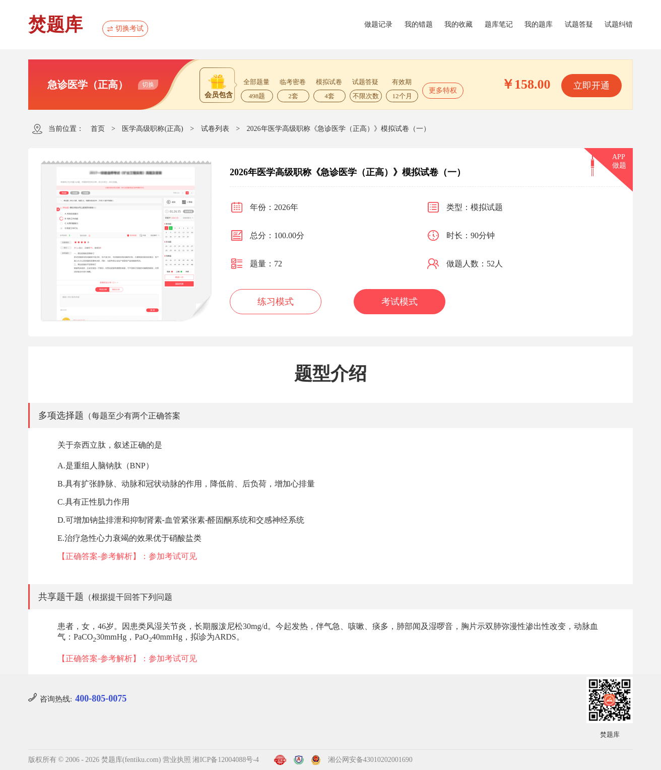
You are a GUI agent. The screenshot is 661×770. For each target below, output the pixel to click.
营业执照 (177, 759)
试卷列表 (215, 128)
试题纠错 (619, 24)
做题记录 (378, 24)
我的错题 (419, 24)
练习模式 (275, 302)
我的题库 (538, 24)
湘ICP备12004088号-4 (225, 759)
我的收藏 (458, 24)
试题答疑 (579, 24)
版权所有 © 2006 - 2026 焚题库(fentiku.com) (94, 759)
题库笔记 (499, 24)
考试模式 (399, 302)
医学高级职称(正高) (152, 128)
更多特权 (443, 90)
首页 (98, 128)
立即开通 (591, 86)
